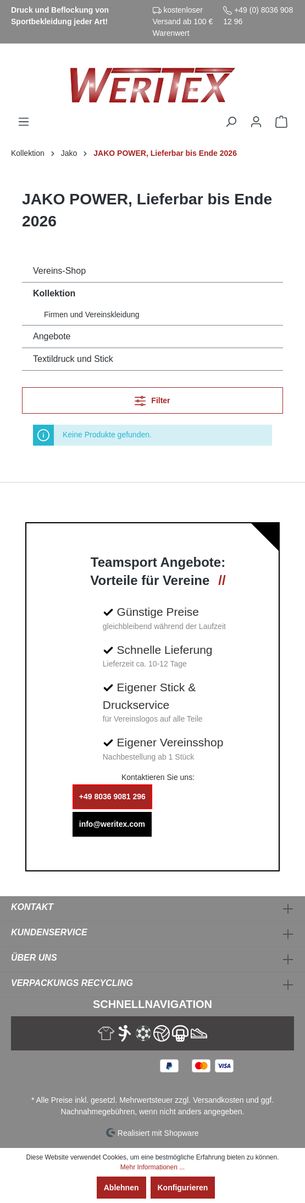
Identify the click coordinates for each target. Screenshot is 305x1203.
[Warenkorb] (281, 121)
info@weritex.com (112, 824)
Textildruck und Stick (73, 359)
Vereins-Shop (59, 270)
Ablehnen (121, 1187)
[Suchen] (230, 121)
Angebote (52, 336)
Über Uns (34, 957)
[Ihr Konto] (256, 121)
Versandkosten (218, 1100)
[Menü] (23, 121)
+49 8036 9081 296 (112, 796)
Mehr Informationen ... (152, 1167)
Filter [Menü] (152, 398)
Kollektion (54, 293)
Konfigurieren (183, 1187)
